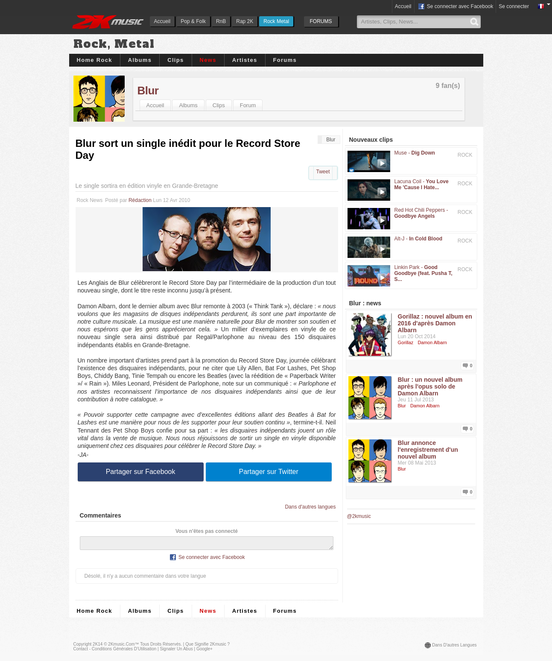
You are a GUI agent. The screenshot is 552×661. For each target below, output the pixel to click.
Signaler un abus (176, 651)
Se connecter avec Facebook (455, 7)
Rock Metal (276, 21)
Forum (248, 105)
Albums (140, 60)
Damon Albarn (432, 342)
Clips (175, 60)
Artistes (244, 60)
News (208, 60)
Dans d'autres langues (310, 507)
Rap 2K (244, 21)
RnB (221, 21)
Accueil (162, 21)
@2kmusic (359, 516)
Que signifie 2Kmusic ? (207, 646)
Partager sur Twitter (268, 471)
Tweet (323, 172)
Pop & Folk (193, 21)
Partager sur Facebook (140, 471)
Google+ (204, 651)
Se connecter (514, 6)
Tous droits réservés (160, 646)
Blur (148, 90)
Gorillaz (406, 342)
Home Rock (94, 60)
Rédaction (140, 200)
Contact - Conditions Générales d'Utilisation (115, 651)
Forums (285, 60)
